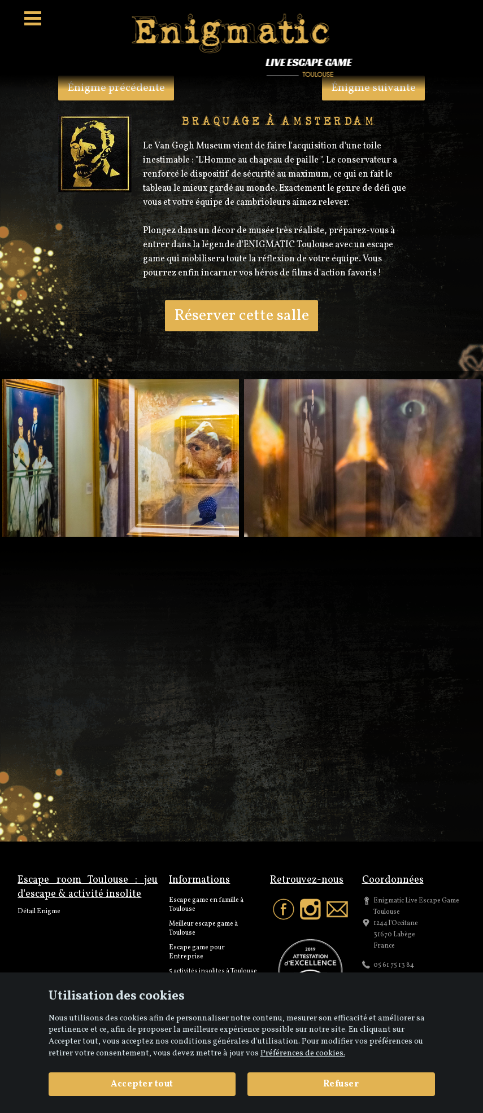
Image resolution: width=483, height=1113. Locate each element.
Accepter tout (142, 1084)
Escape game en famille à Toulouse (206, 905)
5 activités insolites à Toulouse (213, 971)
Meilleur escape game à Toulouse (203, 928)
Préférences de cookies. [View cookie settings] (302, 1053)
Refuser (341, 1084)
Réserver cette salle (241, 316)
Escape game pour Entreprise (197, 952)
